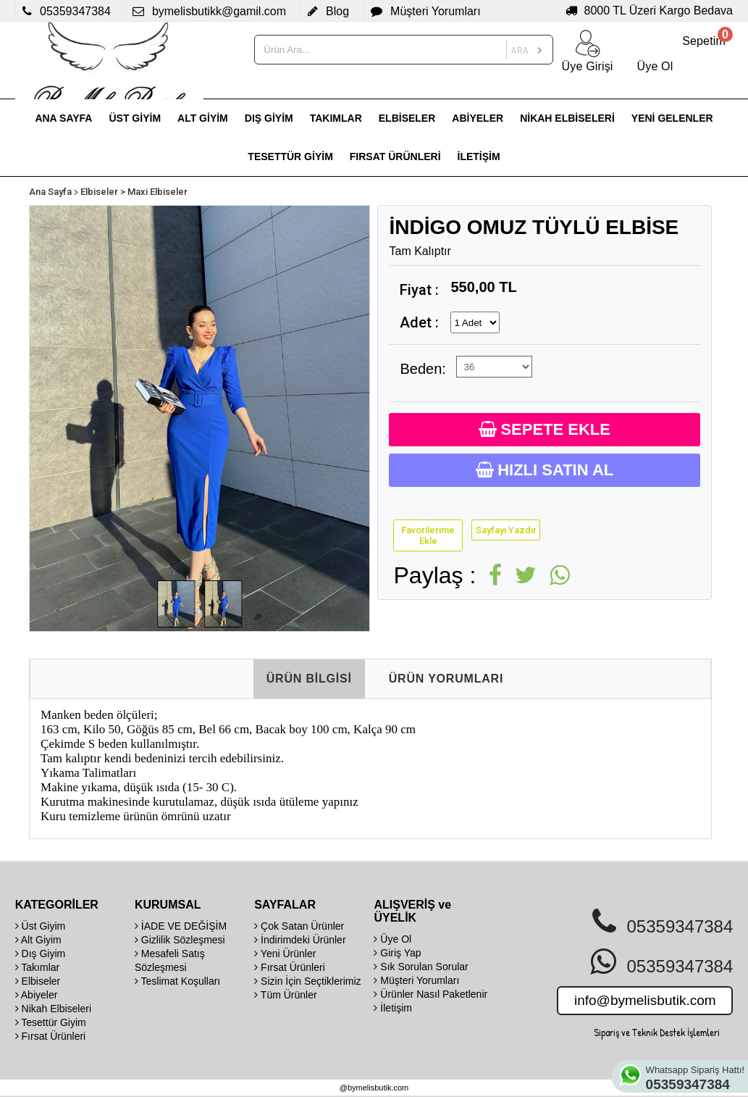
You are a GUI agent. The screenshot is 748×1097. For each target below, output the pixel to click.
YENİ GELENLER (672, 118)
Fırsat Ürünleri (50, 1036)
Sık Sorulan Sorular (421, 966)
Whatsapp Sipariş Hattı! (696, 1078)
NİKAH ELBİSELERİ (567, 118)
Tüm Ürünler (285, 995)
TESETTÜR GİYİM (290, 156)
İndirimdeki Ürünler (299, 940)
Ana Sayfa (50, 191)
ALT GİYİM (202, 118)
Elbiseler (99, 191)
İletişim (392, 1008)
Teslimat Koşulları (177, 981)
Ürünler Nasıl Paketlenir (430, 994)
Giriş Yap (397, 953)
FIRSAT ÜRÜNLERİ (395, 156)
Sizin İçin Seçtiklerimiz (307, 981)
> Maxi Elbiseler (154, 191)
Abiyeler (36, 995)
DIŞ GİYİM (269, 118)
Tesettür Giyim (50, 1022)
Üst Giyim (40, 926)
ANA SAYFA (63, 118)
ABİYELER (477, 118)
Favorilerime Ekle (428, 535)
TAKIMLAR (336, 118)
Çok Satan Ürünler (299, 926)
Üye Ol (392, 939)
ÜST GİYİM (135, 118)
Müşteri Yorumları (416, 980)
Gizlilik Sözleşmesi (180, 940)
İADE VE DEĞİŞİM (181, 926)
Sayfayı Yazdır (506, 530)
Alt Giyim (38, 940)
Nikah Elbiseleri (53, 1008)
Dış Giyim (40, 953)
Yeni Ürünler (285, 953)
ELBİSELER (407, 118)
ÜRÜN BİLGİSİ (309, 678)
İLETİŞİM (479, 156)
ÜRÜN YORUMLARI (446, 678)
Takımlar (37, 967)
